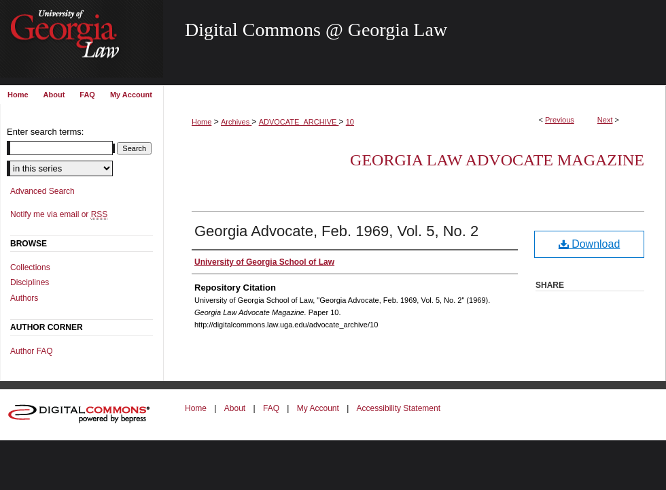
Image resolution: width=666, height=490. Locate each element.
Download (589, 244)
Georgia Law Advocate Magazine (497, 160)
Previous (559, 120)
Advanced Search (42, 191)
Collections (30, 267)
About (234, 408)
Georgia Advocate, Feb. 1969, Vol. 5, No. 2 (336, 231)
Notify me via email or (58, 214)
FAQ (271, 408)
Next (605, 120)
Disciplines (29, 282)
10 (350, 122)
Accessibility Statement (398, 408)
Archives (236, 122)
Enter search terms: (45, 132)
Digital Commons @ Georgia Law (316, 29)
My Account (318, 408)
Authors (24, 298)
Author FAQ (31, 351)
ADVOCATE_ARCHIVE (299, 122)
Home (201, 122)
